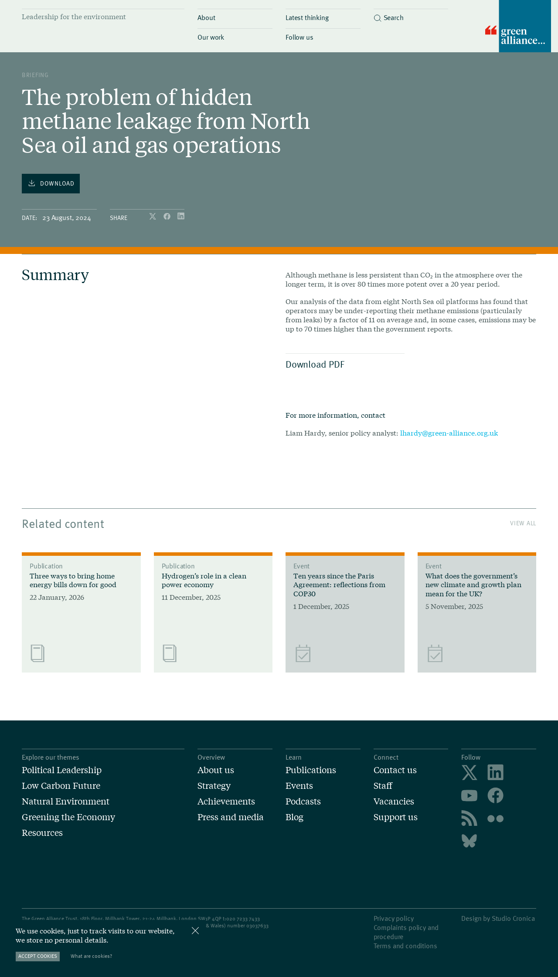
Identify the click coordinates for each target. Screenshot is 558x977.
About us (215, 769)
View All (523, 523)
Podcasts (303, 801)
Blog (294, 816)
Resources (42, 832)
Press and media (230, 816)
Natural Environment (65, 801)
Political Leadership (62, 769)
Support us (396, 816)
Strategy (214, 785)
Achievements (226, 801)
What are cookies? (91, 956)
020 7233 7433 (243, 918)
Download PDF (343, 363)
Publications (311, 769)
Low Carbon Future (61, 785)
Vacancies (394, 801)
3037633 (259, 925)
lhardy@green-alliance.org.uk (449, 432)
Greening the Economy (68, 816)
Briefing (35, 75)
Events (299, 785)
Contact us (395, 769)
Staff (383, 785)
